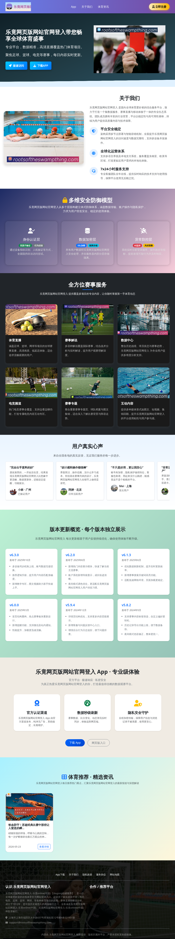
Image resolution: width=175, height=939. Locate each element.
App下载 (60, 874)
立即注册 (159, 7)
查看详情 (44, 846)
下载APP (40, 66)
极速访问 (16, 66)
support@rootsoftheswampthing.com (30, 922)
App (73, 7)
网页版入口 (98, 743)
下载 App (75, 743)
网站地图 (114, 874)
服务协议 (101, 874)
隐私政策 (87, 874)
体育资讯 (103, 7)
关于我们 (87, 7)
